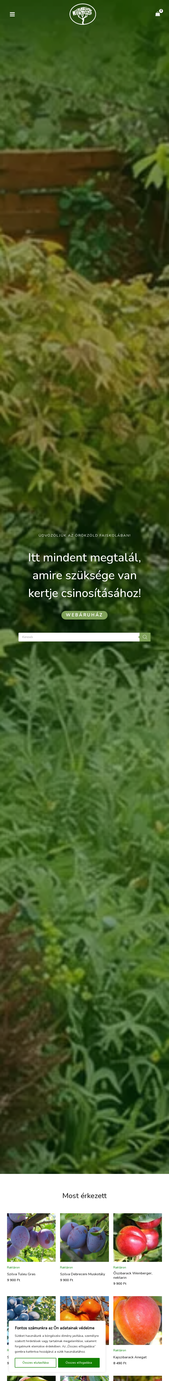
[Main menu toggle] (12, 14)
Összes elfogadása (79, 1363)
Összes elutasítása (35, 1363)
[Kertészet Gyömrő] (83, 14)
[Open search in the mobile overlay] (84, 637)
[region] (57, 1346)
